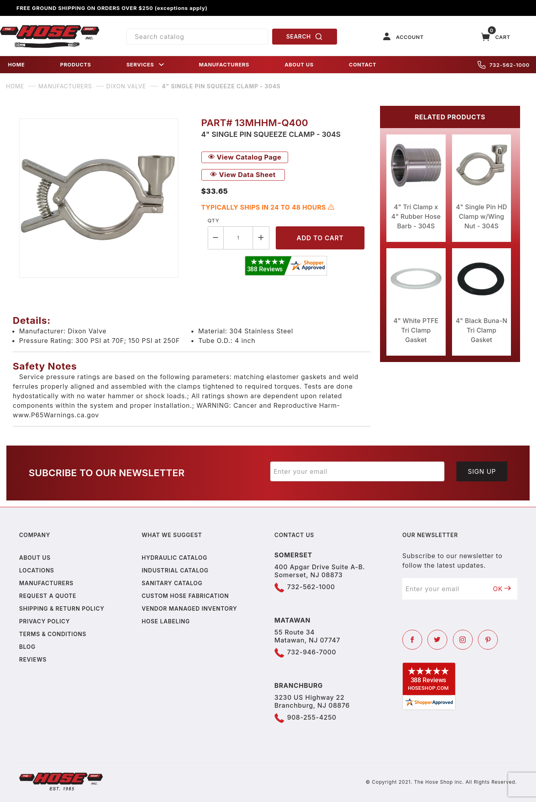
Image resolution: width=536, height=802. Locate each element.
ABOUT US (299, 65)
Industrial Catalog (175, 570)
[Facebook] (412, 640)
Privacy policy (44, 621)
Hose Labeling (166, 621)
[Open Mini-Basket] (496, 37)
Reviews (33, 659)
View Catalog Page (244, 157)
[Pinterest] (488, 640)
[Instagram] (463, 640)
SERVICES (146, 65)
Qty (213, 220)
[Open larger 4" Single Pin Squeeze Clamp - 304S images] (104, 198)
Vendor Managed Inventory (189, 608)
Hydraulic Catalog (174, 557)
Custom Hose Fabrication (185, 595)
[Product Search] (197, 37)
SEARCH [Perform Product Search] (304, 37)
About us (35, 557)
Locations (36, 570)
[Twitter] (437, 640)
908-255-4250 (312, 717)
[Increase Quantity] (261, 237)
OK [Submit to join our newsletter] (502, 589)
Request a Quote (47, 595)
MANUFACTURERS (224, 65)
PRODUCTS (75, 65)
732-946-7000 (311, 652)
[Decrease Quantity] (216, 237)
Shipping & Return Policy (61, 608)
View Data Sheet (242, 175)
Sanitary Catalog (172, 583)
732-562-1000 (504, 65)
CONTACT (362, 65)
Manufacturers (46, 583)
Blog (27, 646)
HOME (16, 65)
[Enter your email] (357, 471)
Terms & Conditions (52, 634)
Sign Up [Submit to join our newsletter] (482, 471)
